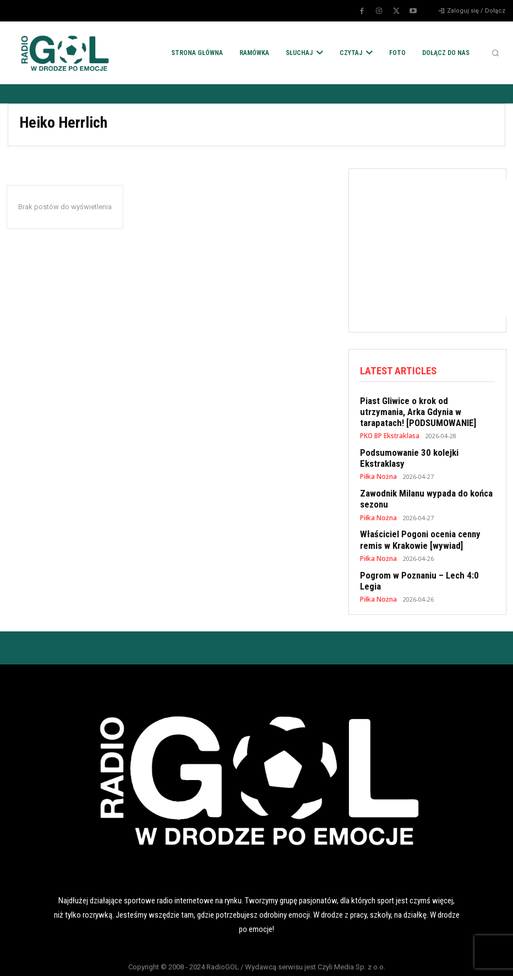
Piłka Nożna (377, 460)
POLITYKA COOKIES (203, 958)
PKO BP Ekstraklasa (389, 432)
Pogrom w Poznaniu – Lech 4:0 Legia (424, 554)
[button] (495, 52)
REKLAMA (310, 958)
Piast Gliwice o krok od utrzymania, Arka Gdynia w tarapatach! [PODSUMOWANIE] (421, 409)
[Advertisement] (436, 248)
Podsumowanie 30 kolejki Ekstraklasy (425, 448)
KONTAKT (415, 958)
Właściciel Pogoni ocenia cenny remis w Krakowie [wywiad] (426, 520)
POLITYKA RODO (98, 958)
